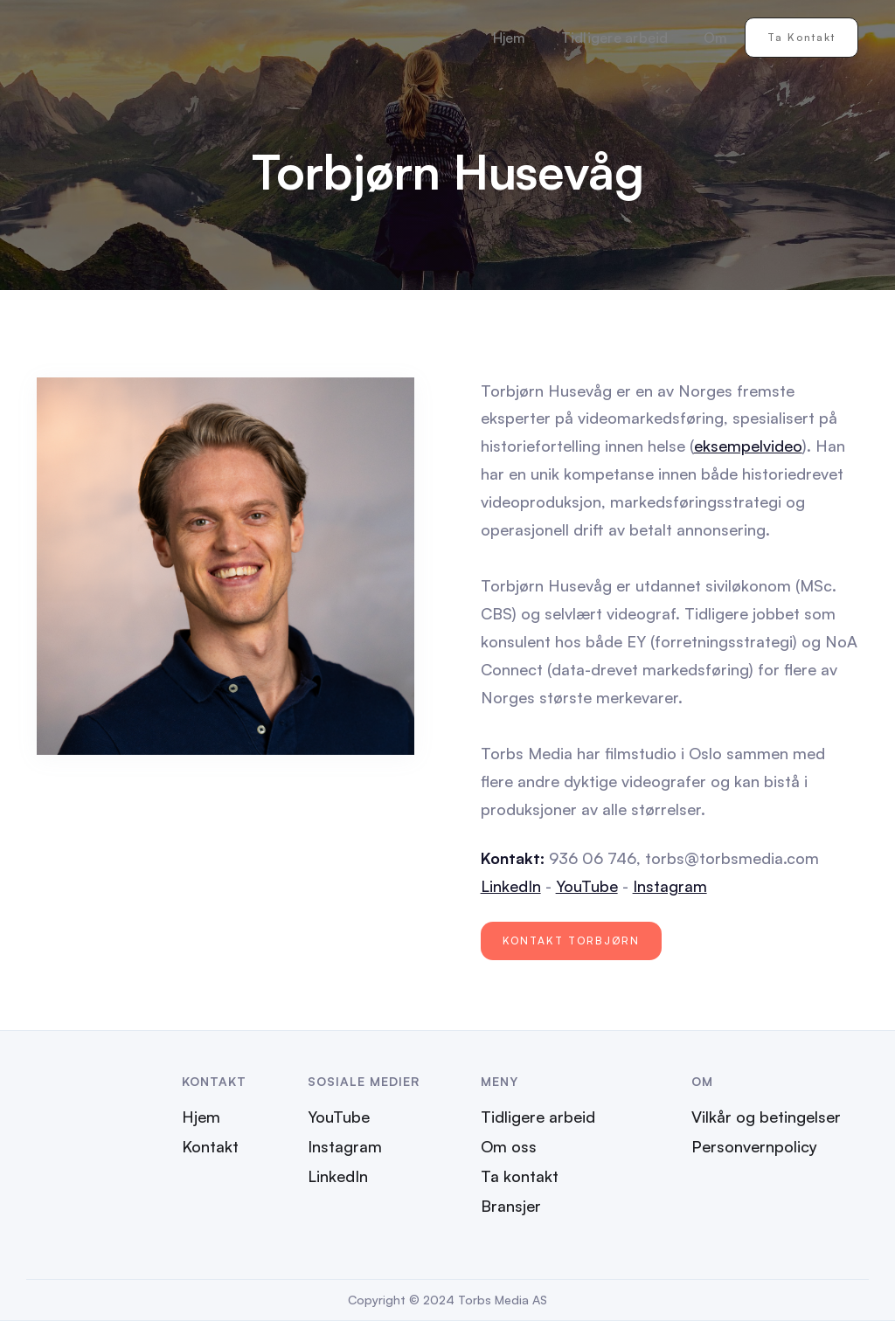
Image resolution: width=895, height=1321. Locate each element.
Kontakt (210, 1146)
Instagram (670, 886)
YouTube (587, 886)
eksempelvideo (748, 445)
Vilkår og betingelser (766, 1117)
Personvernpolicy (754, 1146)
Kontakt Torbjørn (571, 940)
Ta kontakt (801, 37)
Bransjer (511, 1206)
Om (716, 37)
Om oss (509, 1146)
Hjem (509, 37)
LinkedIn (511, 886)
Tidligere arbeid (615, 37)
